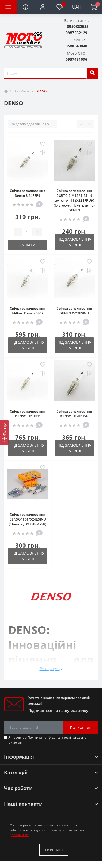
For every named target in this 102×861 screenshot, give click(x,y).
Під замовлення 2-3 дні (74, 242)
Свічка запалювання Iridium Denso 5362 (27, 311)
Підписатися (80, 727)
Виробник (22, 91)
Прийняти (54, 849)
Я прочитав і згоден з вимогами (47, 740)
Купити (27, 245)
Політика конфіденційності (49, 737)
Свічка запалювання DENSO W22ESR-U (74, 311)
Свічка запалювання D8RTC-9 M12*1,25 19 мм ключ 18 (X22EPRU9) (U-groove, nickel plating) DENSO (74, 200)
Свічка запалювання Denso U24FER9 (27, 193)
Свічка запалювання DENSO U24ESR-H (74, 414)
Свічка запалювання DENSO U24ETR (27, 414)
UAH (76, 7)
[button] (42, 7)
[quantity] (27, 232)
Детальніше (19, 835)
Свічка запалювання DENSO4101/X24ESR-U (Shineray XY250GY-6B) (27, 519)
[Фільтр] (4, 432)
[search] (92, 73)
